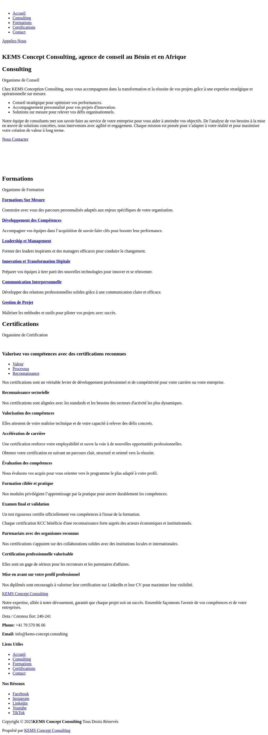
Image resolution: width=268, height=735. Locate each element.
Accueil (19, 13)
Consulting (22, 18)
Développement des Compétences (32, 220)
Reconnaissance (26, 373)
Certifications (24, 27)
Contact (19, 32)
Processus (21, 368)
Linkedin (20, 703)
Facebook (21, 694)
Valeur (18, 364)
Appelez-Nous (14, 41)
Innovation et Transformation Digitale (36, 261)
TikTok (19, 712)
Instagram (21, 698)
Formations (22, 22)
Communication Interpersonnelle (32, 282)
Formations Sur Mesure (23, 200)
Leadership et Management (26, 241)
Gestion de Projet (17, 302)
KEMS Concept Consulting (47, 730)
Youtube (20, 708)
